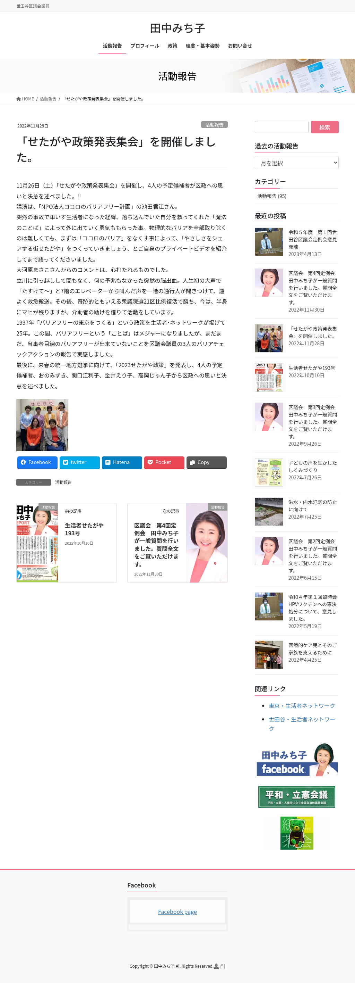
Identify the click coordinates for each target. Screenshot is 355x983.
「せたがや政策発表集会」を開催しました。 (312, 332)
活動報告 (214, 124)
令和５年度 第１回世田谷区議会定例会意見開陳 (312, 239)
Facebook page (177, 911)
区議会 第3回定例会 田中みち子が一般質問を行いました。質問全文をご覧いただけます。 (314, 422)
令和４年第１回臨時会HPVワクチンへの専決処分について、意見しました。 (312, 607)
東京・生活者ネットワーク (302, 705)
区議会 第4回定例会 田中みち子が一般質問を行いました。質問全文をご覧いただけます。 (156, 544)
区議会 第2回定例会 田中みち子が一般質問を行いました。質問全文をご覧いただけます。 (314, 556)
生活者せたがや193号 (84, 529)
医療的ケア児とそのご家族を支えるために (312, 649)
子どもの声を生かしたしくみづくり (312, 466)
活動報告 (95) (271, 195)
